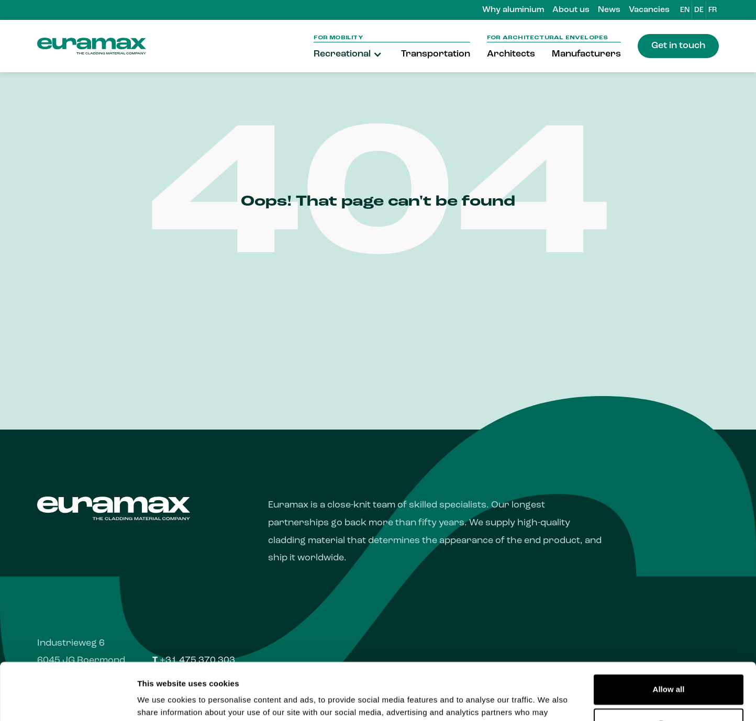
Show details (161, 700)
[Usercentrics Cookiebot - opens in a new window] (68, 700)
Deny (669, 670)
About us (571, 10)
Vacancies (649, 10)
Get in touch (678, 46)
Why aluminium (513, 10)
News (609, 10)
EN (685, 10)
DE (699, 10)
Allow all (669, 636)
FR (712, 10)
